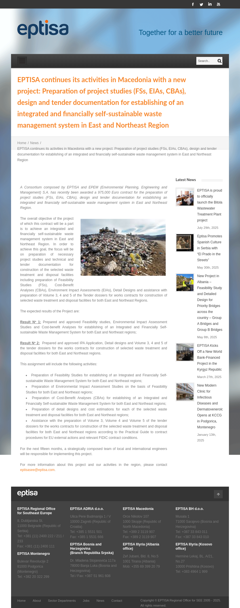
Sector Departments (62, 600)
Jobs (86, 600)
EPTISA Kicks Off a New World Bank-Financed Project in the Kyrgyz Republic (209, 358)
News (34, 143)
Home (21, 143)
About (37, 600)
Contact (116, 600)
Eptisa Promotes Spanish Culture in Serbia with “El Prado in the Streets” (209, 248)
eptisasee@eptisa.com (37, 470)
